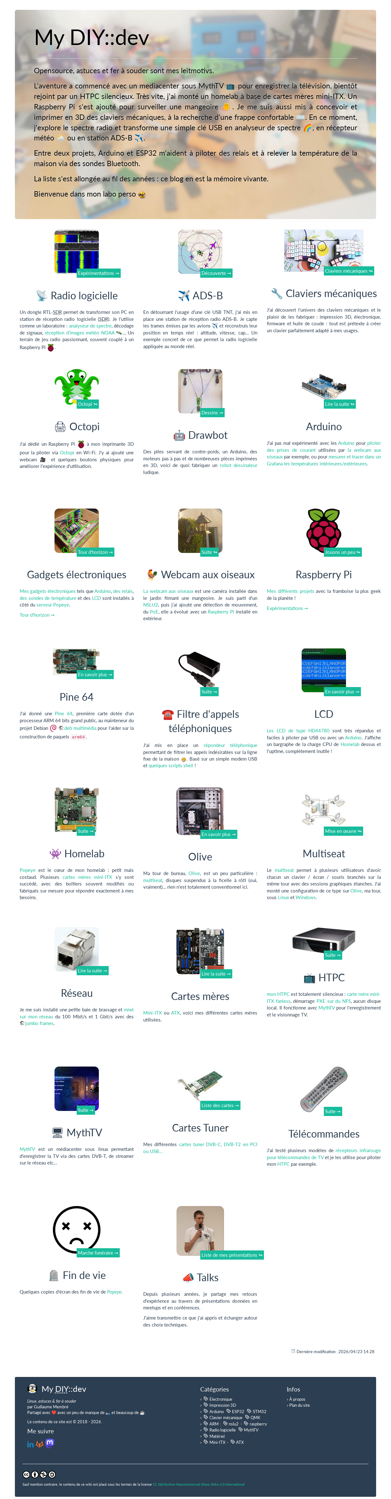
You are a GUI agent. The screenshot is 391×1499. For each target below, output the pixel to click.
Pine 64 (77, 697)
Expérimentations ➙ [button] (98, 273)
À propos (297, 1399)
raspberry (255, 1423)
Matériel (213, 1435)
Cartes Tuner (200, 1127)
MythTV (326, 1007)
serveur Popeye (52, 604)
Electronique (217, 1398)
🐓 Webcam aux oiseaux (200, 574)
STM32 (256, 1411)
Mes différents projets (290, 591)
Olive (200, 856)
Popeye (27, 870)
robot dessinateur (238, 465)
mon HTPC (278, 994)
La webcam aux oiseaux (168, 591)
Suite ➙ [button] (209, 691)
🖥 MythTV (76, 1132)
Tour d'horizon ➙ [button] (95, 552)
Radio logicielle (219, 1429)
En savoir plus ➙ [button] (95, 674)
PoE (154, 611)
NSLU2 (150, 604)
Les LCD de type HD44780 (298, 730)
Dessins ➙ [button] (212, 412)
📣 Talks (200, 1277)
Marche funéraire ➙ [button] (98, 1253)
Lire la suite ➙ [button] (92, 970)
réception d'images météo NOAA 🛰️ (84, 332)
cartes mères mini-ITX (87, 877)
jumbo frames (39, 1023)
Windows (306, 897)
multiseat (152, 880)
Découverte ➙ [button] (216, 273)
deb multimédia (80, 728)
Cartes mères (200, 996)
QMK (252, 1417)
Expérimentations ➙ (287, 608)
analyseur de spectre (90, 325)
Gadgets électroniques (76, 574)
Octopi (67, 452)
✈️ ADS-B (200, 295)
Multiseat (324, 853)
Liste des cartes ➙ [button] (220, 1105)
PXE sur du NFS (334, 1001)
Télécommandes (324, 1133)
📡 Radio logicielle (76, 295)
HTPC (283, 1164)
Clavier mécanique (222, 1417)
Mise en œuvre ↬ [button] (343, 831)
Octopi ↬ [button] (88, 404)
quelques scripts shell (171, 765)
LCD (96, 598)
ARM (210, 1423)
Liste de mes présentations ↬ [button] (232, 1255)
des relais (123, 591)
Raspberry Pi (221, 611)
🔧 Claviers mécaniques (324, 293)
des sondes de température (48, 598)
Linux (283, 897)
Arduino (324, 426)
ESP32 (235, 1411)
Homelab (350, 744)
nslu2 (231, 1423)
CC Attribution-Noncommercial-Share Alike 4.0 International (199, 1484)
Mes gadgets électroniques (48, 591)
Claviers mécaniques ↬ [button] (349, 271)
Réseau (77, 993)
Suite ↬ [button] (209, 552)
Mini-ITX (152, 1013)
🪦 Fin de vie (77, 1275)
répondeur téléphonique (230, 745)
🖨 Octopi (77, 426)
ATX (175, 1013)
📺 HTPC (324, 977)
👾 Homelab (77, 853)
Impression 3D (219, 1404)
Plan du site (299, 1405)
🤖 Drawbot (200, 435)
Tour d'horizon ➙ (37, 615)
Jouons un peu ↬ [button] (343, 552)
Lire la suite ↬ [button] (340, 404)
